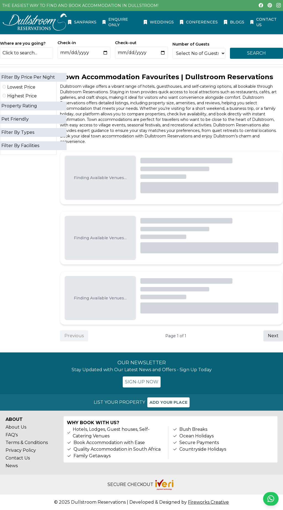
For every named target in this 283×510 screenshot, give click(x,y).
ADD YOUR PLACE (168, 402)
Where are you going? (23, 43)
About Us (16, 427)
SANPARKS (81, 22)
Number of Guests (190, 44)
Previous (74, 335)
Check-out (126, 42)
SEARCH (256, 53)
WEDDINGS (158, 22)
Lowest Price (18, 87)
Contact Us (18, 458)
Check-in (66, 42)
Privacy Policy (21, 450)
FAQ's (12, 434)
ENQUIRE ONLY (115, 22)
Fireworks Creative (208, 502)
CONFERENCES (198, 22)
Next (273, 335)
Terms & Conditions (27, 442)
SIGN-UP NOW (141, 381)
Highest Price (19, 96)
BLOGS (233, 22)
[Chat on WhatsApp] (271, 499)
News (12, 465)
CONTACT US (263, 22)
